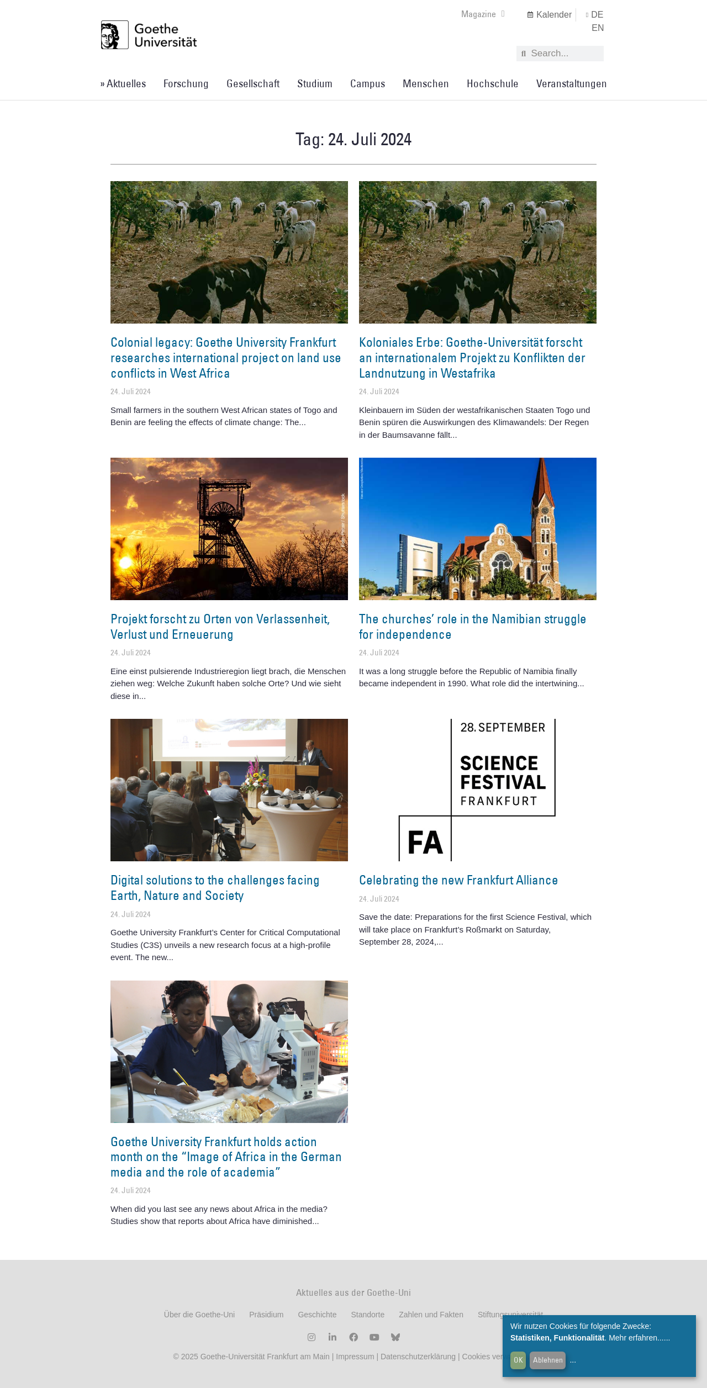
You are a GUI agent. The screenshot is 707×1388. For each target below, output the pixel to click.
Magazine (483, 13)
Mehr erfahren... (636, 1337)
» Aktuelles (123, 83)
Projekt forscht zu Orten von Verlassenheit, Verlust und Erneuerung (220, 626)
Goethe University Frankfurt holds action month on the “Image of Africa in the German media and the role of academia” (226, 1156)
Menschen (426, 83)
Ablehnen (548, 1360)
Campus (367, 83)
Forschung (186, 83)
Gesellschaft (252, 83)
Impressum (354, 1356)
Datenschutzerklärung (418, 1356)
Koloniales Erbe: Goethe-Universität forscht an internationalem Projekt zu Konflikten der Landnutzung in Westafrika (472, 356)
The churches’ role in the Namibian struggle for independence (473, 626)
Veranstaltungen (571, 83)
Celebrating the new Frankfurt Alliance (458, 879)
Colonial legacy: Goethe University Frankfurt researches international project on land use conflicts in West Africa (225, 356)
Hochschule (493, 83)
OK (518, 1360)
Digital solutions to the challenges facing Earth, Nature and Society (215, 887)
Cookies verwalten (494, 1356)
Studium (315, 83)
